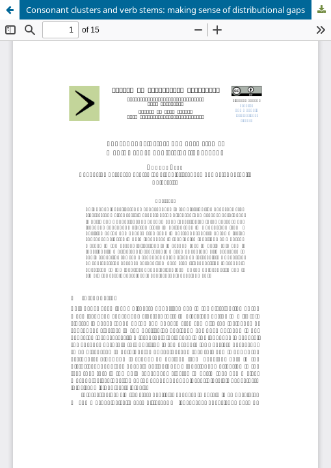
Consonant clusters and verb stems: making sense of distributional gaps (165, 10)
